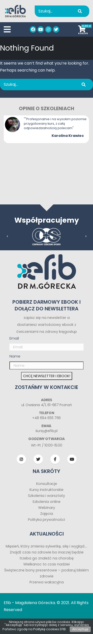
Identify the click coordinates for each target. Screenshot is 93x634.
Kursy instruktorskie (46, 489)
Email (14, 338)
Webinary (46, 507)
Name (14, 356)
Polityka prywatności (46, 519)
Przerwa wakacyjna (47, 582)
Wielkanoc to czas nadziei (46, 564)
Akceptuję (80, 629)
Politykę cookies (46, 629)
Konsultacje (46, 483)
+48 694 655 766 (46, 417)
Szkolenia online (46, 501)
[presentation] (7, 236)
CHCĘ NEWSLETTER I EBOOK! (46, 375)
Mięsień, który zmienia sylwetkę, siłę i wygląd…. (46, 546)
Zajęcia (46, 513)
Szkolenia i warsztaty (46, 495)
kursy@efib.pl (46, 430)
